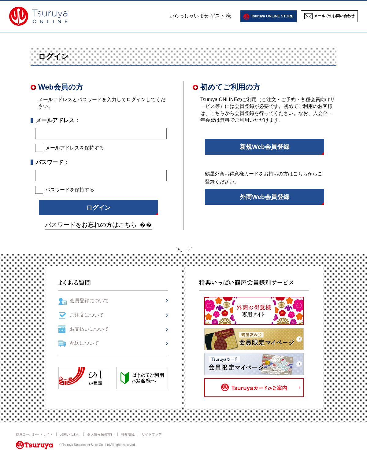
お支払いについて (89, 329)
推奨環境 (128, 434)
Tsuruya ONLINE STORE (272, 16)
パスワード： (52, 162)
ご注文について (87, 315)
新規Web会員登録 (264, 146)
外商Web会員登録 (264, 196)
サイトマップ (152, 434)
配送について (84, 343)
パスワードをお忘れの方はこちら (91, 224)
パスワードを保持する (69, 189)
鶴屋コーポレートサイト (34, 434)
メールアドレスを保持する (74, 147)
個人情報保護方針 (100, 434)
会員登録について (89, 300)
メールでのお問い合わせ (334, 16)
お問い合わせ (70, 434)
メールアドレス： (58, 120)
